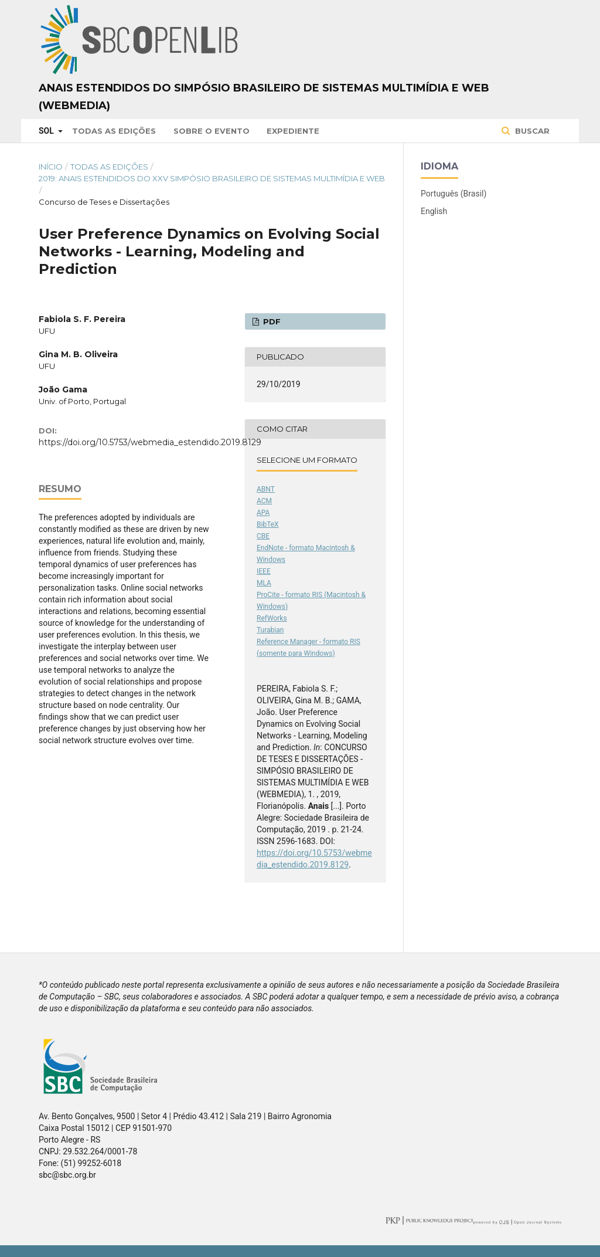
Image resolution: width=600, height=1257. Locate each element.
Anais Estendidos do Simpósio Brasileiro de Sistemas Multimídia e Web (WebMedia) (264, 97)
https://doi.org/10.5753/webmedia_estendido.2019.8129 (150, 442)
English (434, 211)
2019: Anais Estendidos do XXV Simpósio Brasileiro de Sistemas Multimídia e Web (212, 178)
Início (51, 166)
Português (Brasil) (453, 193)
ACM (264, 501)
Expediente (293, 130)
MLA (264, 583)
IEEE (264, 571)
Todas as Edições (114, 130)
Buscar (531, 130)
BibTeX (268, 524)
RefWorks (272, 618)
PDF (271, 321)
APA (263, 513)
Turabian (270, 630)
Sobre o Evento (211, 130)
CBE (263, 536)
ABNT (266, 489)
